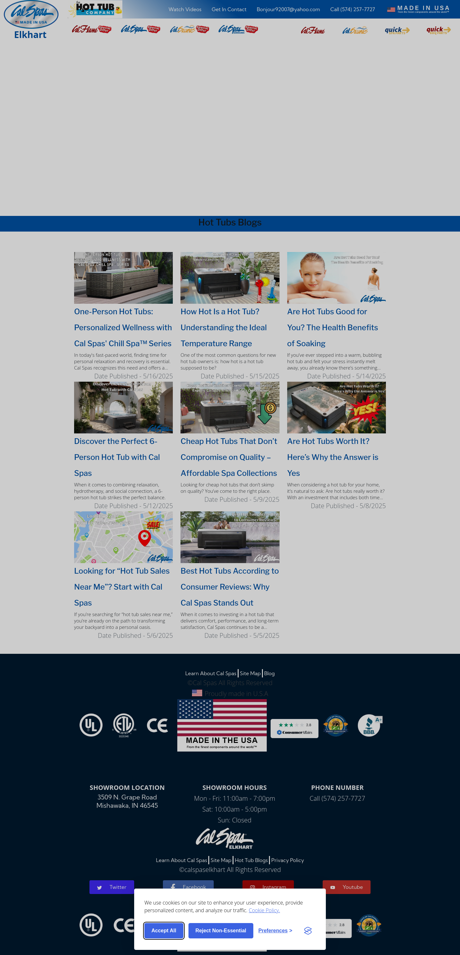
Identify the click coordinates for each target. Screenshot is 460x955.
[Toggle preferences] (275, 931)
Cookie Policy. (264, 910)
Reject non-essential (220, 930)
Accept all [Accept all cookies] (163, 930)
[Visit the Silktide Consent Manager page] (308, 930)
